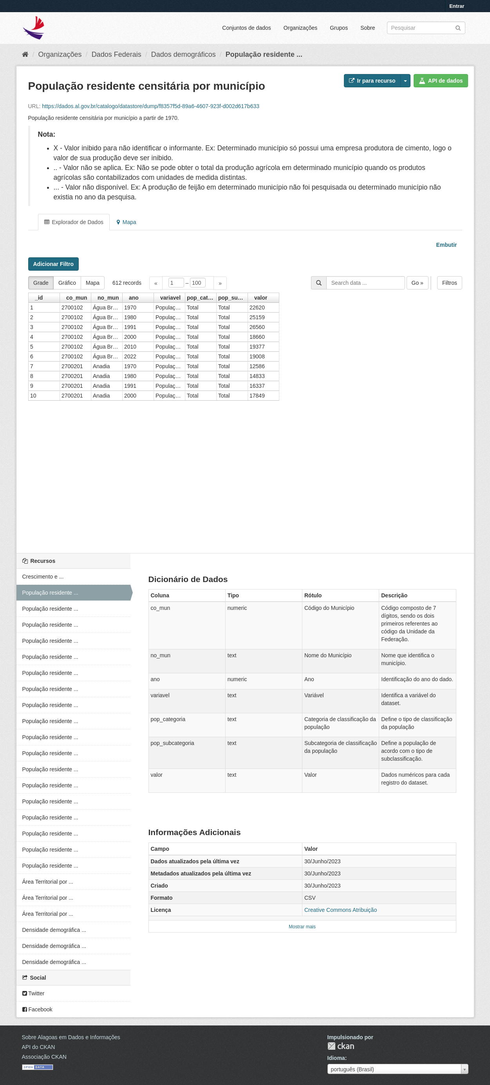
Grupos (339, 28)
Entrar (456, 6)
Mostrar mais (302, 926)
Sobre (367, 28)
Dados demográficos (183, 54)
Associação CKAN (44, 1057)
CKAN (340, 1046)
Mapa (126, 222)
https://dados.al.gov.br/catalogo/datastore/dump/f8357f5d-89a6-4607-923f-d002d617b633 (150, 106)
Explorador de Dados (73, 222)
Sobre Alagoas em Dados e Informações (71, 1037)
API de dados (441, 81)
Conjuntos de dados (246, 28)
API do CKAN (38, 1047)
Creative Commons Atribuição (340, 910)
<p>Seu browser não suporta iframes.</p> (245, 407)
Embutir (446, 245)
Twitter (33, 993)
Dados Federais (116, 54)
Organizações (300, 28)
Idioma (336, 1058)
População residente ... (264, 54)
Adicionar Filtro (53, 264)
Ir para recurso (372, 81)
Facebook (37, 1009)
